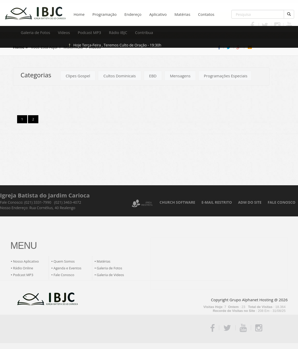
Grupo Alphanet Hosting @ (254, 299)
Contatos (206, 14)
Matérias (182, 14)
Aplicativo (158, 14)
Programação (104, 14)
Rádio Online (23, 268)
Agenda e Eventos (67, 268)
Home (79, 14)
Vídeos (64, 32)
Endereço (132, 14)
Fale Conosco (64, 274)
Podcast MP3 (89, 32)
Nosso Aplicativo (26, 261)
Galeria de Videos (110, 274)
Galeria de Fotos (35, 32)
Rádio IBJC (118, 32)
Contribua (144, 32)
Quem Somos (64, 261)
